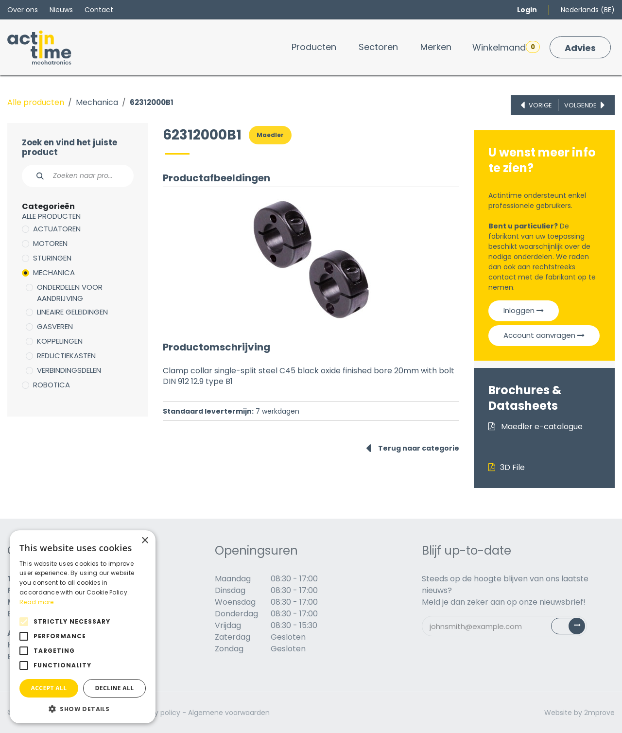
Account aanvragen (544, 335)
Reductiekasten (66, 355)
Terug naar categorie (412, 448)
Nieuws (61, 10)
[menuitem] (314, 46)
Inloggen (523, 310)
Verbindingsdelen (69, 370)
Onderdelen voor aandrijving (70, 292)
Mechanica (97, 102)
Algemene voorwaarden (229, 712)
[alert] (83, 626)
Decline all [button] (114, 688)
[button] (82, 709)
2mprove (599, 712)
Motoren (50, 243)
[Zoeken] (35, 176)
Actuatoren (57, 229)
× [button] (144, 540)
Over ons (22, 10)
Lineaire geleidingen (72, 312)
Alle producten (35, 102)
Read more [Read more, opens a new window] (36, 602)
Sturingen (52, 258)
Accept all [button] (49, 688)
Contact (99, 10)
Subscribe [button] (573, 628)
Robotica (51, 385)
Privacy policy (157, 712)
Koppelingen (60, 341)
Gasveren (55, 326)
